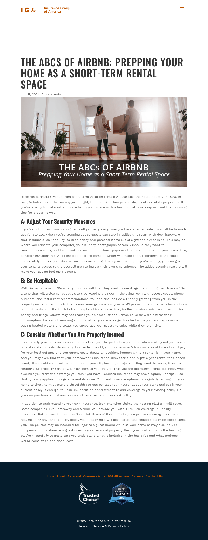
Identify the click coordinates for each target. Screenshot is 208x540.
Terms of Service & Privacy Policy (104, 526)
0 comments (51, 94)
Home (49, 476)
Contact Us (154, 476)
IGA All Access (118, 476)
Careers (137, 476)
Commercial (92, 476)
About (60, 476)
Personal (74, 476)
